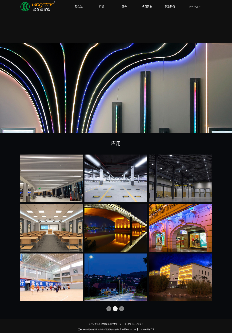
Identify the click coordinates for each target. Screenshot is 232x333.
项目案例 (147, 6)
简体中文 (193, 6)
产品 (101, 6)
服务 (124, 6)
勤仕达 (79, 6)
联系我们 (170, 6)
